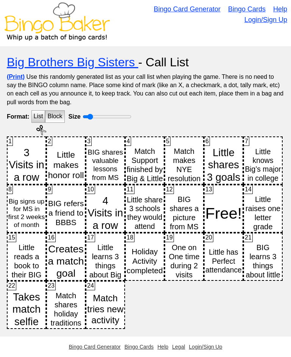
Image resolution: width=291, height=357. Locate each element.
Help (280, 9)
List (38, 116)
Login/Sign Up (265, 19)
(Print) (16, 77)
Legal (178, 346)
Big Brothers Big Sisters (72, 62)
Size (75, 116)
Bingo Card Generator (187, 9)
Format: (18, 116)
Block (54, 116)
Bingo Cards (247, 9)
